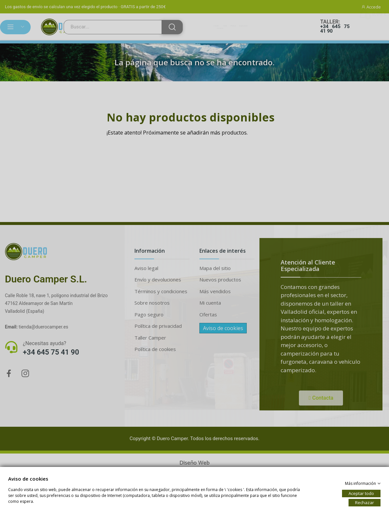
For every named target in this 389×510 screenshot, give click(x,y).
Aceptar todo (361, 493)
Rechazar (364, 502)
